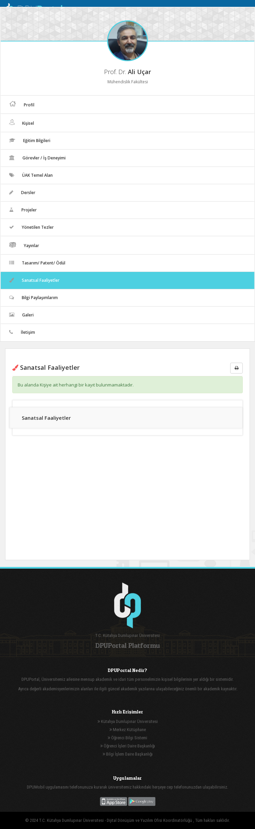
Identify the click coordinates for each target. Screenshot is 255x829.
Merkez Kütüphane (127, 729)
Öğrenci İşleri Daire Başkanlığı (127, 745)
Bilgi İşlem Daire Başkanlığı (128, 754)
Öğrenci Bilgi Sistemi (127, 737)
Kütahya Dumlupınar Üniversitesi (128, 721)
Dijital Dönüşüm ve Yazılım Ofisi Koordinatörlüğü (150, 820)
